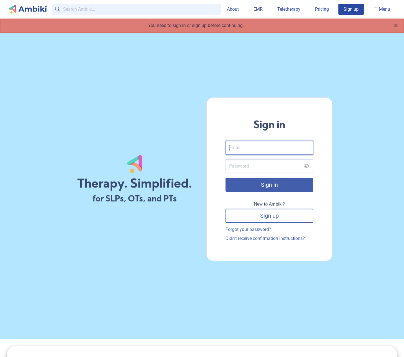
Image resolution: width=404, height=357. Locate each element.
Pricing (322, 9)
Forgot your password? (248, 230)
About (233, 9)
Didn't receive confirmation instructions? (265, 239)
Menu (381, 9)
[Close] (396, 25)
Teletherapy (288, 9)
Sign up (351, 9)
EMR (258, 9)
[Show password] (306, 167)
